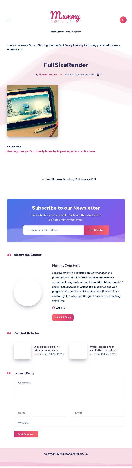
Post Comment (26, 435)
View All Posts (65, 318)
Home (10, 45)
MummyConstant (67, 267)
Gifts (32, 45)
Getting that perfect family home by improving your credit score (78, 45)
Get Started (95, 231)
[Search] (121, 19)
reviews (21, 45)
